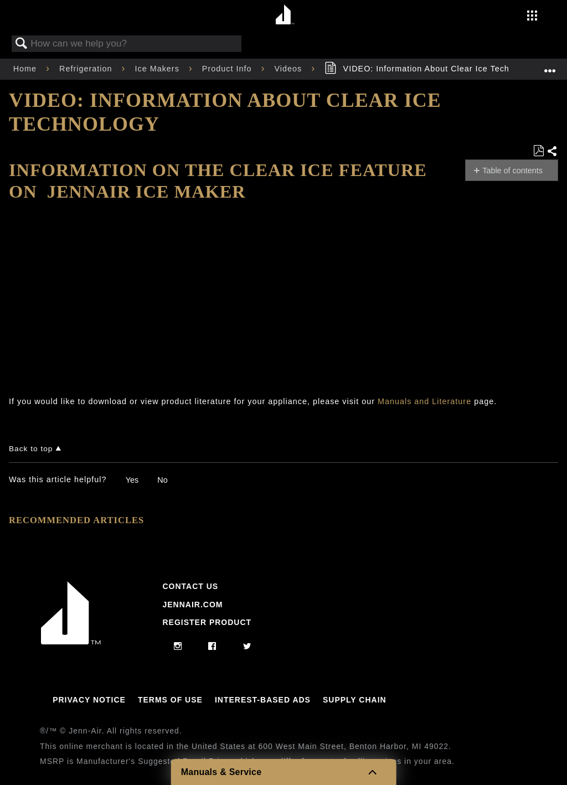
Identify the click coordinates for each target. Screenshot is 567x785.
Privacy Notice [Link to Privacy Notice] (89, 699)
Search (22, 44)
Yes (132, 480)
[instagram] (178, 647)
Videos (289, 68)
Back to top (31, 449)
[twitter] (247, 647)
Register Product (206, 622)
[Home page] (285, 15)
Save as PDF (538, 151)
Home (26, 68)
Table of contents (512, 170)
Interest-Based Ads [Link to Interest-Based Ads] (263, 699)
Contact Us (190, 586)
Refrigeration (87, 68)
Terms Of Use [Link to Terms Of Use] (170, 699)
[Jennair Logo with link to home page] (70, 642)
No (162, 480)
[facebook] (212, 647)
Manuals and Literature (424, 401)
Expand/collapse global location (550, 66)
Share (552, 152)
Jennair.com (192, 604)
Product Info (228, 68)
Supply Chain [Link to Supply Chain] (354, 699)
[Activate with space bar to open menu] (532, 16)
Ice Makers (158, 68)
